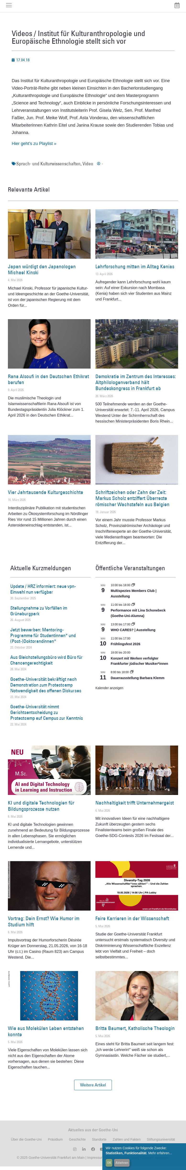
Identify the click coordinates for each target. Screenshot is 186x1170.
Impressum (95, 1161)
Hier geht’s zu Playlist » (34, 147)
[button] (93, 1088)
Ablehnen (121, 1162)
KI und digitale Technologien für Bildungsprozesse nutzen (41, 809)
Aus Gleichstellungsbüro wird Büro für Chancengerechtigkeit (46, 664)
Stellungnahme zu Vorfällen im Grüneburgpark (38, 614)
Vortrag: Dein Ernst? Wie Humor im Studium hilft (43, 925)
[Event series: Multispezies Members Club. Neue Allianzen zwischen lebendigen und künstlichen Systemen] (133, 588)
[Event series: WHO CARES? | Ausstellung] (133, 628)
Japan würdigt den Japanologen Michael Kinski (42, 273)
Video (87, 167)
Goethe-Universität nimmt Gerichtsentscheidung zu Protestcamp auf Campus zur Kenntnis (46, 716)
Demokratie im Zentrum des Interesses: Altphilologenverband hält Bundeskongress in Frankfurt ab (135, 386)
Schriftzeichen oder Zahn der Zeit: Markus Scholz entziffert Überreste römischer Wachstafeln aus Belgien (132, 502)
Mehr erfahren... (160, 1153)
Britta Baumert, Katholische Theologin (135, 1032)
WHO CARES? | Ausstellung (133, 633)
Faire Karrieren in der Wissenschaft (132, 922)
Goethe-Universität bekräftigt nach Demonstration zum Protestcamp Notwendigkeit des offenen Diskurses (45, 688)
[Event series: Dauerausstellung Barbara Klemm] (131, 675)
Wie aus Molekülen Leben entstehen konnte (46, 1035)
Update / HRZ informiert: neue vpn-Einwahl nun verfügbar (43, 593)
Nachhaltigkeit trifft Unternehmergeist (134, 806)
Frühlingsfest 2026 (125, 648)
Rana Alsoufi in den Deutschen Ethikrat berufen (48, 383)
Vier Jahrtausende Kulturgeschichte (45, 496)
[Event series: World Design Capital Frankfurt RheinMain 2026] (133, 608)
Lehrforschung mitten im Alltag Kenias (134, 270)
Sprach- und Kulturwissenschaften (48, 167)
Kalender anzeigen (109, 691)
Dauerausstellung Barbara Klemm (137, 681)
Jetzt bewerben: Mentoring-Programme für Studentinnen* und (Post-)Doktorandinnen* (43, 639)
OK (109, 1162)
